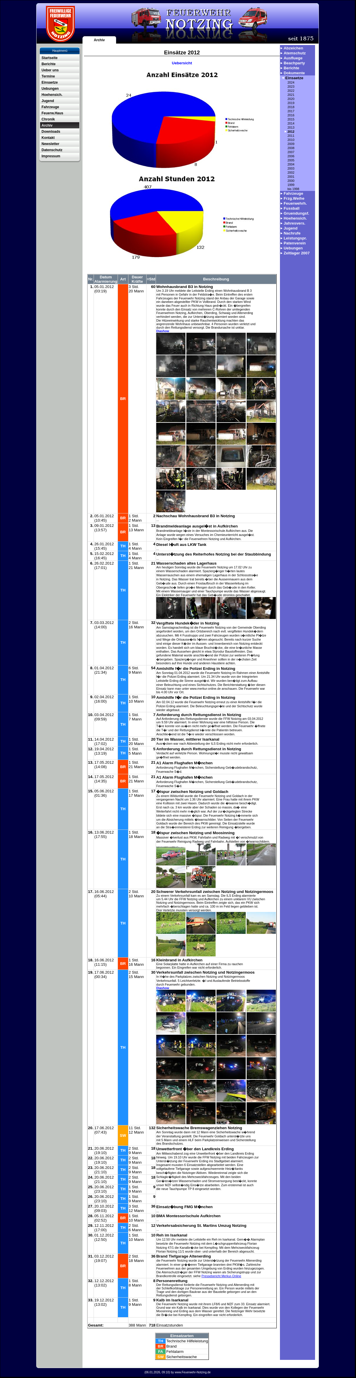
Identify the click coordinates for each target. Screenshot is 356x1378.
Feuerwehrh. (295, 203)
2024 (291, 82)
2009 (291, 144)
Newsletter (50, 144)
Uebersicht (182, 63)
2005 (291, 160)
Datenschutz (52, 150)
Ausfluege (293, 58)
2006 (291, 156)
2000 (291, 180)
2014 (291, 123)
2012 (291, 131)
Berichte (49, 64)
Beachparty (294, 63)
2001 (291, 176)
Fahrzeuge (50, 107)
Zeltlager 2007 (297, 253)
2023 (291, 86)
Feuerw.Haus (52, 113)
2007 (291, 152)
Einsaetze (50, 82)
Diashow (162, 331)
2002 (291, 172)
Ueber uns (50, 70)
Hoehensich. (52, 95)
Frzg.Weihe (294, 198)
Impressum (51, 156)
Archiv (99, 40)
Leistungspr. (295, 238)
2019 (291, 103)
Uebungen (50, 89)
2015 (291, 119)
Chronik (48, 119)
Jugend (48, 101)
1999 (291, 185)
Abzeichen (293, 48)
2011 (291, 135)
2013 (291, 127)
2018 (291, 107)
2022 (291, 90)
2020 (291, 99)
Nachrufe (292, 233)
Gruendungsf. (296, 213)
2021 (291, 94)
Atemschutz (295, 53)
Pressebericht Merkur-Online (221, 1276)
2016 (291, 115)
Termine (48, 76)
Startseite (50, 58)
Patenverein (295, 243)
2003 (291, 168)
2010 (291, 140)
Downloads (51, 132)
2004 (291, 164)
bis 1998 (293, 189)
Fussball (292, 208)
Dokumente (294, 73)
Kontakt (48, 138)
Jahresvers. (294, 223)
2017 (291, 111)
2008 (291, 148)
